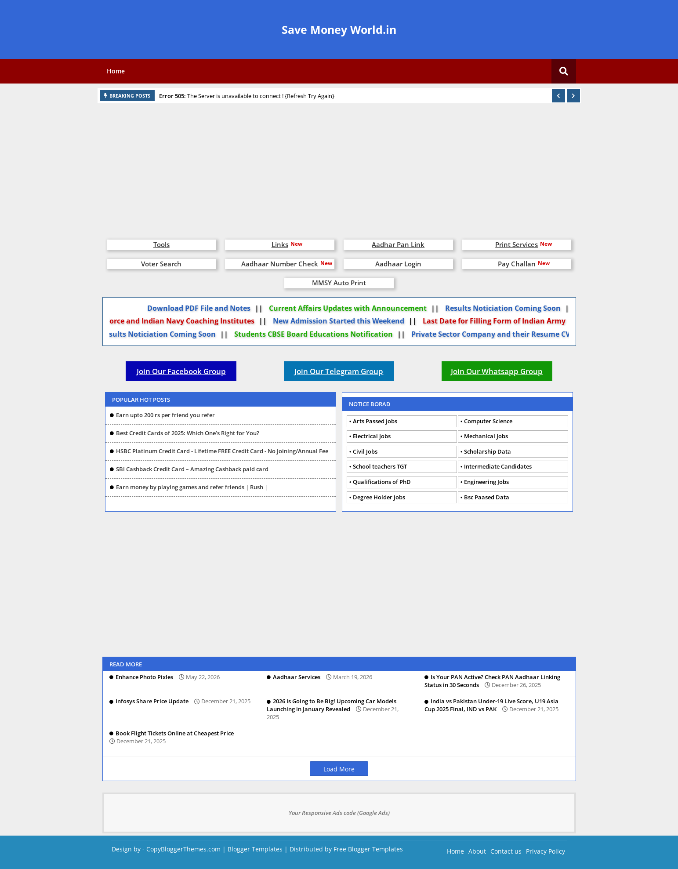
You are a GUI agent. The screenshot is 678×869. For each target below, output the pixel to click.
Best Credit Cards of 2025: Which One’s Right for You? (187, 433)
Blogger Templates (255, 849)
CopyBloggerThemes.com (183, 849)
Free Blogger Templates (368, 849)
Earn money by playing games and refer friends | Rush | (192, 487)
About (477, 851)
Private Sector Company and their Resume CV (495, 334)
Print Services (516, 244)
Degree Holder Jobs (379, 497)
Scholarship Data (487, 451)
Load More (339, 769)
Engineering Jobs (486, 482)
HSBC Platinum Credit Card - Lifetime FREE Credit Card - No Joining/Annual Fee (222, 451)
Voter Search (161, 263)
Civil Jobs (365, 451)
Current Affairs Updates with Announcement (352, 308)
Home (116, 71)
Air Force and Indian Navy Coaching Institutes (178, 321)
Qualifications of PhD (382, 482)
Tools (161, 244)
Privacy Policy (545, 851)
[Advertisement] (339, 167)
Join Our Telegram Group (338, 371)
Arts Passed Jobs (375, 421)
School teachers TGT (380, 466)
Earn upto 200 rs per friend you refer (165, 415)
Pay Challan (517, 263)
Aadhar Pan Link (398, 244)
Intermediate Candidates (498, 466)
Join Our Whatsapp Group (497, 371)
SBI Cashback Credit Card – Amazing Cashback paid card (192, 469)
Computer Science (488, 421)
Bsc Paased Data (486, 497)
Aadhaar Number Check (279, 263)
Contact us (506, 851)
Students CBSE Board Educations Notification (318, 334)
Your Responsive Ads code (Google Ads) (339, 813)
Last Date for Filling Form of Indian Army (498, 321)
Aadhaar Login (398, 263)
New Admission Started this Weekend (343, 321)
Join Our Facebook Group (181, 371)
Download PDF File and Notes (203, 308)
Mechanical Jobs (486, 436)
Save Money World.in (339, 29)
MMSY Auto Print (339, 282)
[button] (558, 95)
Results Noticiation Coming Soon (507, 308)
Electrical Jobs (372, 436)
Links (280, 244)
